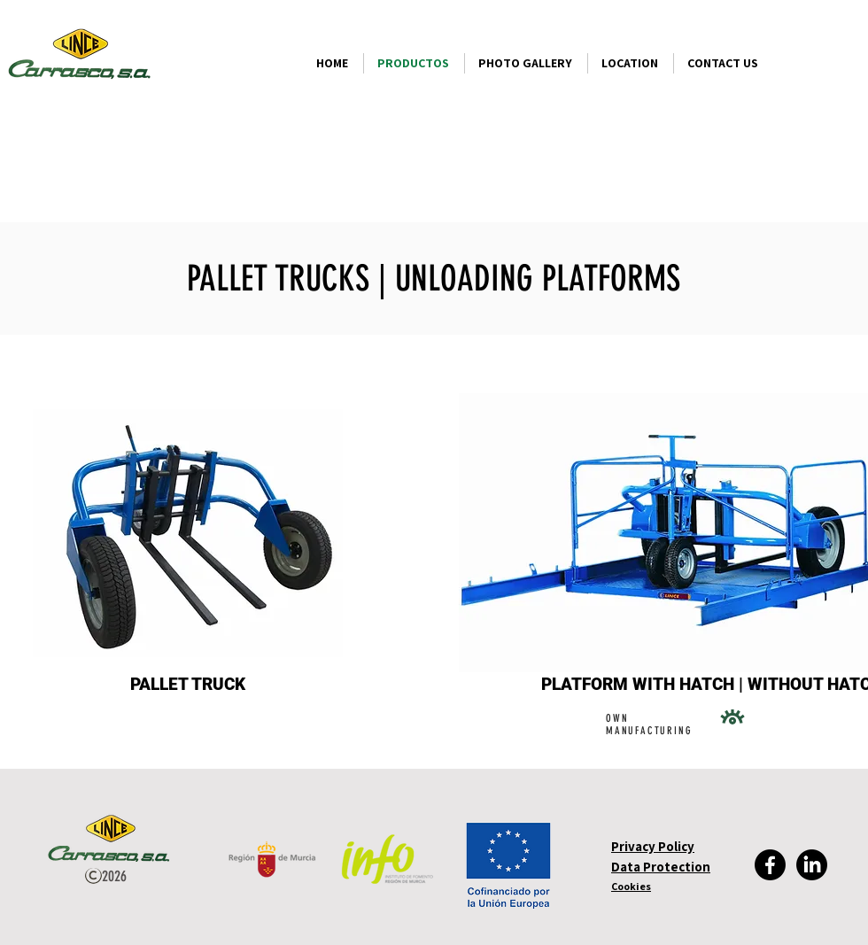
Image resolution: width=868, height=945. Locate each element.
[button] (675, 684)
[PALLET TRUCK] (187, 684)
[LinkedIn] (811, 864)
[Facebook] (770, 864)
